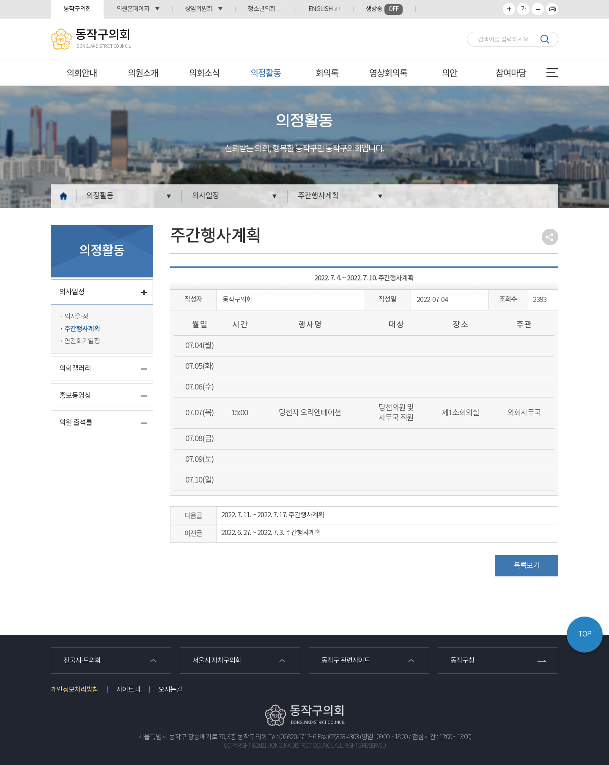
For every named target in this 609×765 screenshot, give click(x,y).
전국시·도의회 (82, 660)
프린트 (552, 9)
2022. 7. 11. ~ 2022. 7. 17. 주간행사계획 (272, 515)
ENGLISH (320, 9)
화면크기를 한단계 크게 (509, 9)
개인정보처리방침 (74, 690)
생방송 (384, 9)
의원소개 (143, 72)
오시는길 (170, 690)
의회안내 (81, 72)
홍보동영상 (75, 396)
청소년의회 (261, 9)
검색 (544, 39)
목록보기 (526, 566)
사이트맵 (128, 690)
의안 (449, 72)
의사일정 (205, 196)
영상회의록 (388, 72)
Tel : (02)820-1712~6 (292, 737)
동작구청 (462, 660)
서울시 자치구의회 (216, 660)
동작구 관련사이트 (345, 660)
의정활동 (265, 72)
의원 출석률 (75, 423)
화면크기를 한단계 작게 (538, 9)
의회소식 (204, 72)
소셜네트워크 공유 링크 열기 (550, 237)
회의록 (326, 72)
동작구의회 (77, 9)
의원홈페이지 (132, 9)
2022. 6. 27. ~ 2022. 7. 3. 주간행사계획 (271, 533)
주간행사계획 (318, 196)
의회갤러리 (75, 369)
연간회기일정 (82, 341)
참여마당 (511, 72)
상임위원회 (198, 9)
